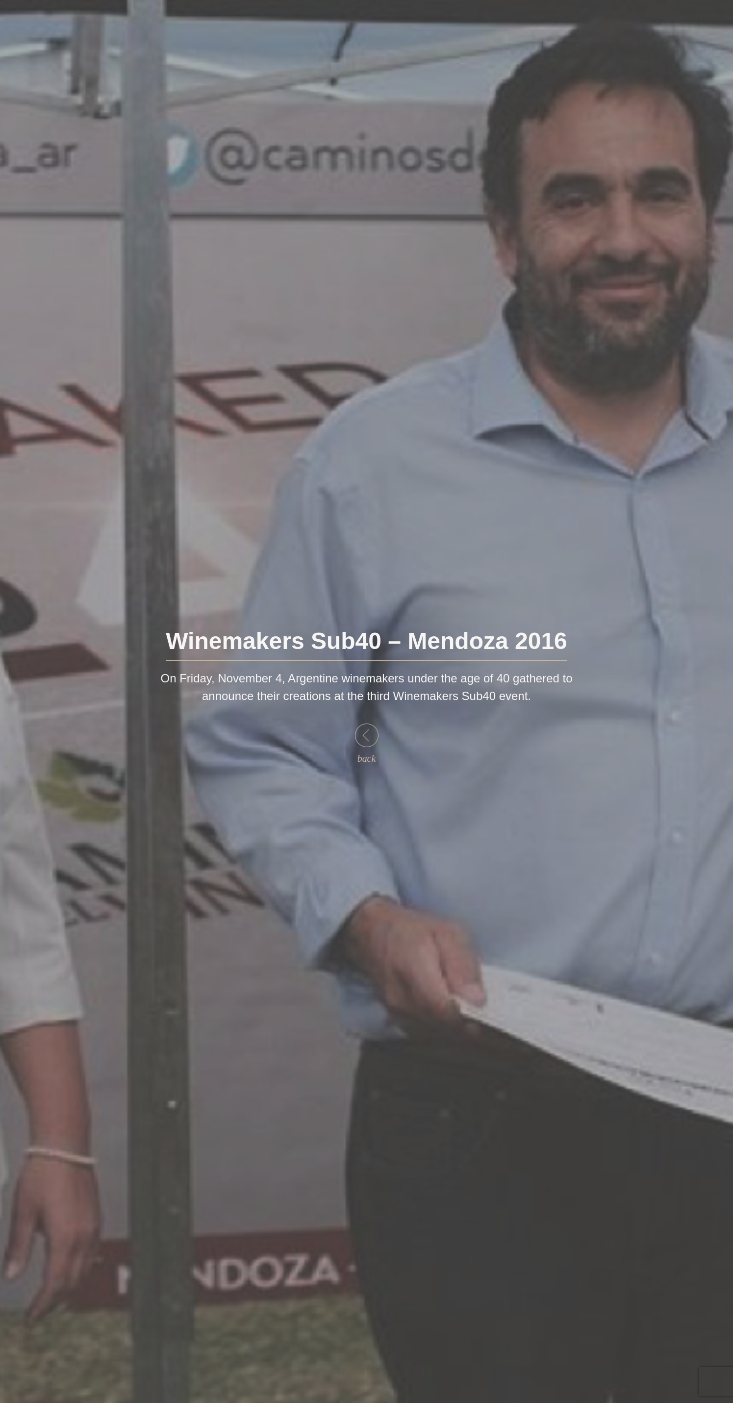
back (367, 744)
